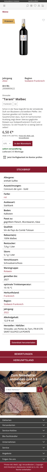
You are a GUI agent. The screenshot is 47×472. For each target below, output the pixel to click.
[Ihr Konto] (39, 5)
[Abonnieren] (39, 389)
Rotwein (8, 271)
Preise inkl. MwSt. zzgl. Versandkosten (26, 137)
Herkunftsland (23, 360)
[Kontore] (31, 5)
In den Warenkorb (22, 143)
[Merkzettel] (35, 5)
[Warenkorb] (43, 5)
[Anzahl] (7, 143)
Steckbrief (23, 169)
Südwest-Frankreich (35, 80)
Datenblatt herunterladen (23, 342)
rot (5, 197)
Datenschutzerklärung (12, 412)
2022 (4, 80)
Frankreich (9, 295)
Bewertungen (23, 354)
